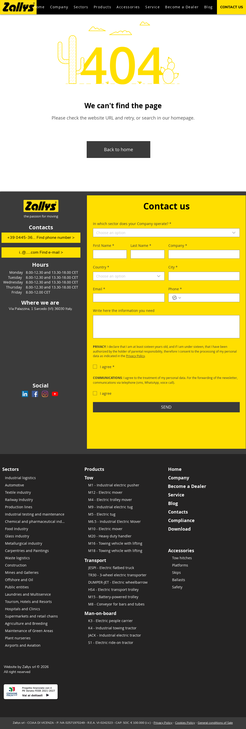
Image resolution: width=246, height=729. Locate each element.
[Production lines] (36, 507)
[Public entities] (36, 587)
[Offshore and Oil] (36, 580)
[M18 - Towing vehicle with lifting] (123, 550)
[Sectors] (22, 469)
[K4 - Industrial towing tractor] (119, 628)
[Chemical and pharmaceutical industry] (36, 521)
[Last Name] (146, 254)
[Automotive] (36, 485)
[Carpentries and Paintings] (36, 550)
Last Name (141, 245)
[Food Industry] (36, 529)
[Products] (105, 469)
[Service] (203, 495)
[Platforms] (203, 565)
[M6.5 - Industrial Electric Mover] (123, 521)
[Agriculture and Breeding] (36, 623)
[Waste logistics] (36, 558)
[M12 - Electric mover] (123, 492)
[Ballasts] (203, 580)
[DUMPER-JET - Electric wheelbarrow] (122, 582)
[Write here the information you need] (166, 326)
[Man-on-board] (117, 613)
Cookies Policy (185, 723)
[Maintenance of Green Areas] (36, 631)
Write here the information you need (124, 310)
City (173, 267)
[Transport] (105, 560)
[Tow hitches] (203, 558)
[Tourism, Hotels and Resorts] (36, 601)
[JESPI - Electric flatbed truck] (122, 568)
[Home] (203, 469)
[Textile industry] (36, 492)
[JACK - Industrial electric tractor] (119, 635)
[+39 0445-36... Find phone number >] (41, 238)
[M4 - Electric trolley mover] (123, 499)
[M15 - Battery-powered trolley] (122, 597)
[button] (102, 7)
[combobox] (166, 232)
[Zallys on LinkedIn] (25, 394)
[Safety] (203, 587)
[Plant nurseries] (36, 638)
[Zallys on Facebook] (35, 394)
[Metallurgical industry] (36, 543)
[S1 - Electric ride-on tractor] (119, 642)
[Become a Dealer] (203, 486)
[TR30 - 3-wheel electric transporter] (122, 575)
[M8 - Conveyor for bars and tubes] (122, 604)
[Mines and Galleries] (36, 572)
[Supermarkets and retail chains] (36, 616)
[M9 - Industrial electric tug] (123, 507)
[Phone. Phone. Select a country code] (177, 298)
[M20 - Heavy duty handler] (123, 536)
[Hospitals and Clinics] (36, 609)
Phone (175, 289)
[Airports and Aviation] (36, 645)
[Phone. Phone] (209, 298)
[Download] (203, 529)
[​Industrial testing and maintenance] (36, 514)
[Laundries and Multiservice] (36, 594)
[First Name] (108, 254)
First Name (103, 245)
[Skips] (203, 572)
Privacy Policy (163, 723)
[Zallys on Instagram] (45, 394)
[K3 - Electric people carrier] (119, 621)
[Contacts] (203, 512)
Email (99, 289)
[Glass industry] (36, 536)
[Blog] (203, 503)
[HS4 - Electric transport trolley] (122, 589)
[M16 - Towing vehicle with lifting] (123, 543)
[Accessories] (203, 550)
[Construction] (36, 565)
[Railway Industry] (36, 499)
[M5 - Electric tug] (123, 514)
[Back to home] (118, 149)
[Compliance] (203, 520)
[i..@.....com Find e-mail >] (41, 252)
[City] (203, 276)
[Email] (127, 298)
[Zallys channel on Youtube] (55, 394)
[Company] (203, 254)
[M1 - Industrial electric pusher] (123, 485)
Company (177, 245)
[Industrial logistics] (36, 478)
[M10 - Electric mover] (123, 529)
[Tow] (105, 478)
